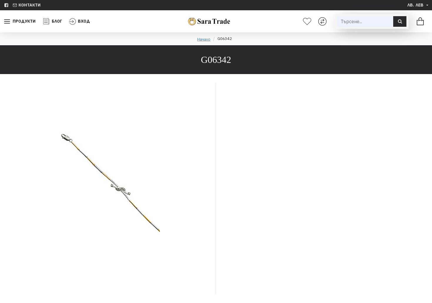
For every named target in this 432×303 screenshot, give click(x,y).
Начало (203, 39)
